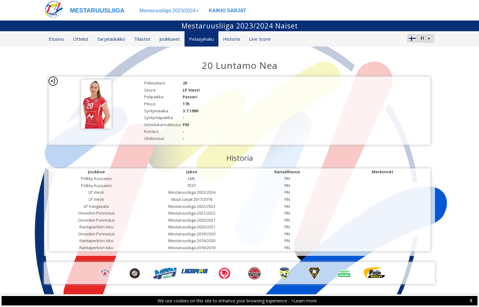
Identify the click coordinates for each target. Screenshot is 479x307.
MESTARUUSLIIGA (97, 10)
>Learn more (304, 301)
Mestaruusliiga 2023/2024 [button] (168, 10)
